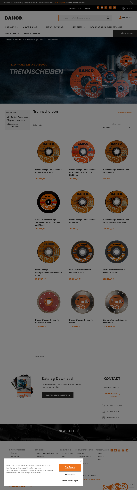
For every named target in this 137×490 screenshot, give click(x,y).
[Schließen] (81, 461)
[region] (43, 472)
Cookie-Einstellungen (70, 480)
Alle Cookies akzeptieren (70, 468)
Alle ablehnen (70, 475)
